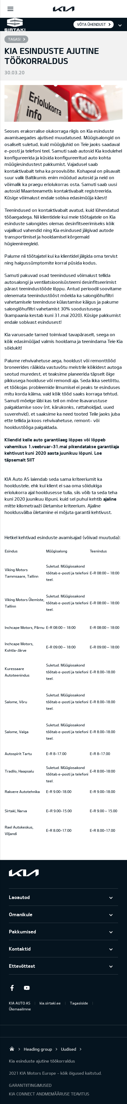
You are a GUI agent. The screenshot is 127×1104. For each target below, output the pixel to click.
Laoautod (19, 897)
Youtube (27, 988)
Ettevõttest (22, 966)
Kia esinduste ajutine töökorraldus (42, 1060)
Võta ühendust (91, 24)
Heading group (38, 1049)
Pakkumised (22, 931)
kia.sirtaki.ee (50, 1003)
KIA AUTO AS (19, 1003)
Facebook (12, 988)
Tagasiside (79, 1003)
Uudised (68, 1049)
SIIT (30, 459)
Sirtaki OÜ (12, 1049)
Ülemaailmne (20, 1009)
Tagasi (14, 39)
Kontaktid (20, 948)
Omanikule (20, 914)
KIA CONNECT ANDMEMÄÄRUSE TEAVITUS (49, 1093)
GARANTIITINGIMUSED (30, 1085)
